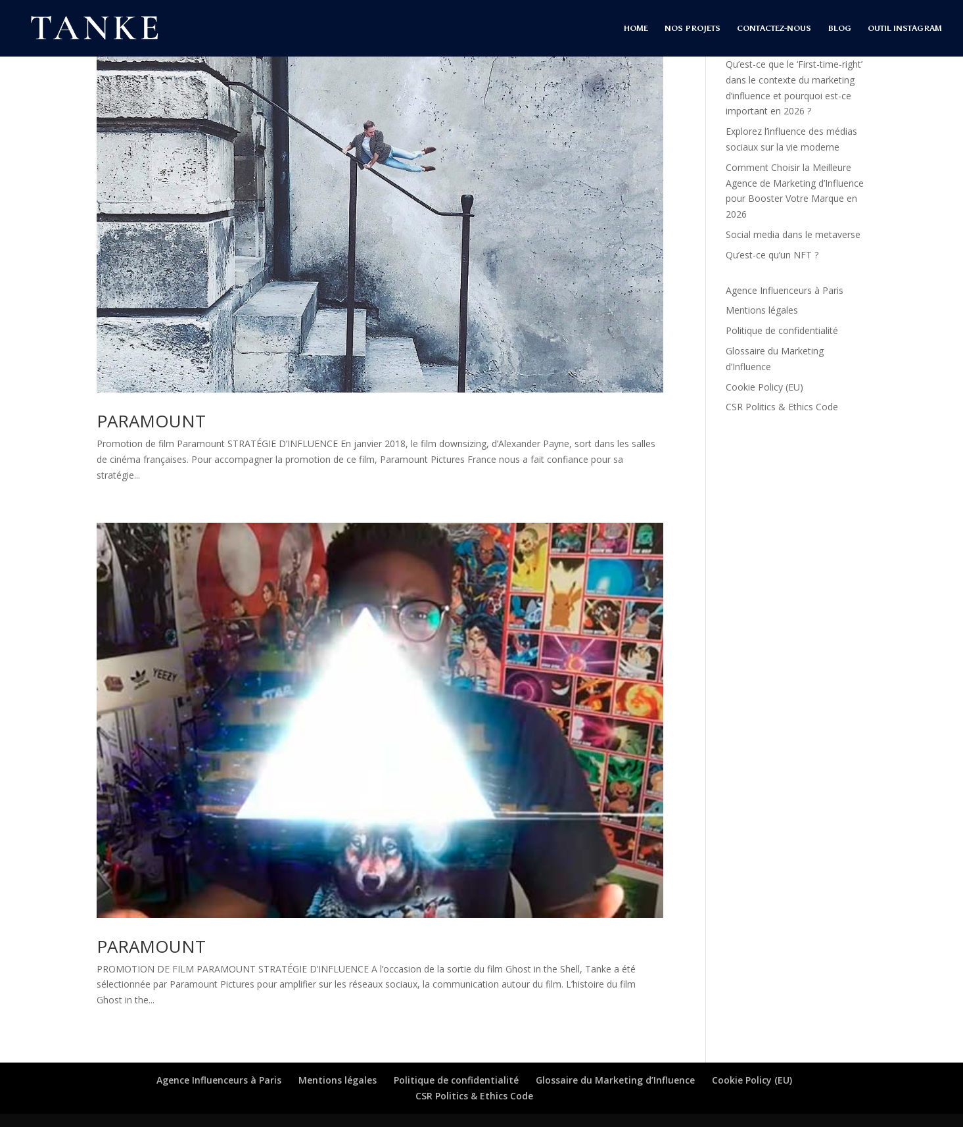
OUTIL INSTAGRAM (905, 28)
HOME (636, 28)
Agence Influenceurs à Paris (784, 290)
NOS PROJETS (692, 28)
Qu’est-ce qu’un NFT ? (772, 255)
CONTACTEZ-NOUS (774, 28)
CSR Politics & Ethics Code (782, 406)
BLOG (839, 28)
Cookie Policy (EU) (764, 387)
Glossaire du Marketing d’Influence (615, 1080)
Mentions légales (762, 310)
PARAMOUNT (151, 421)
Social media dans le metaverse (793, 234)
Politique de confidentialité (782, 330)
